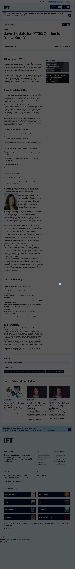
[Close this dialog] (60, 284)
